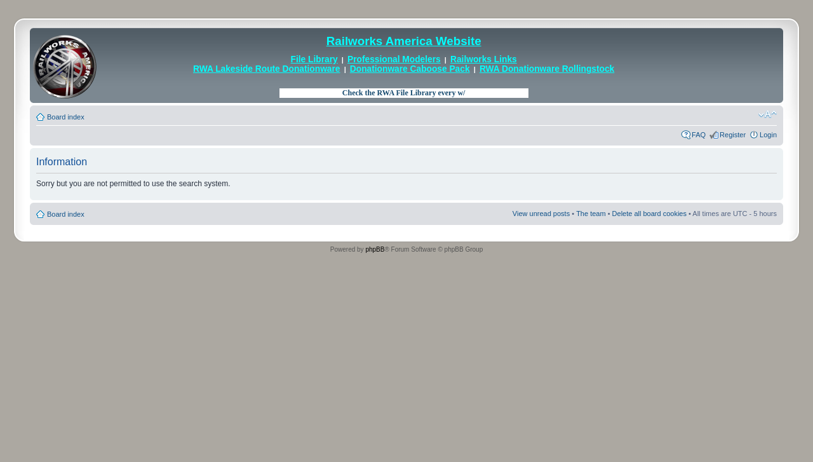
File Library (314, 59)
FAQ (699, 135)
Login (768, 135)
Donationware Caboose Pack (410, 69)
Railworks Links (483, 59)
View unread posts (541, 213)
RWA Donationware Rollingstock (547, 69)
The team (590, 213)
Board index (65, 117)
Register (733, 135)
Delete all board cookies (649, 213)
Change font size (767, 114)
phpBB (374, 249)
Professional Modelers (394, 59)
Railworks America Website (403, 41)
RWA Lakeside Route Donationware (266, 69)
